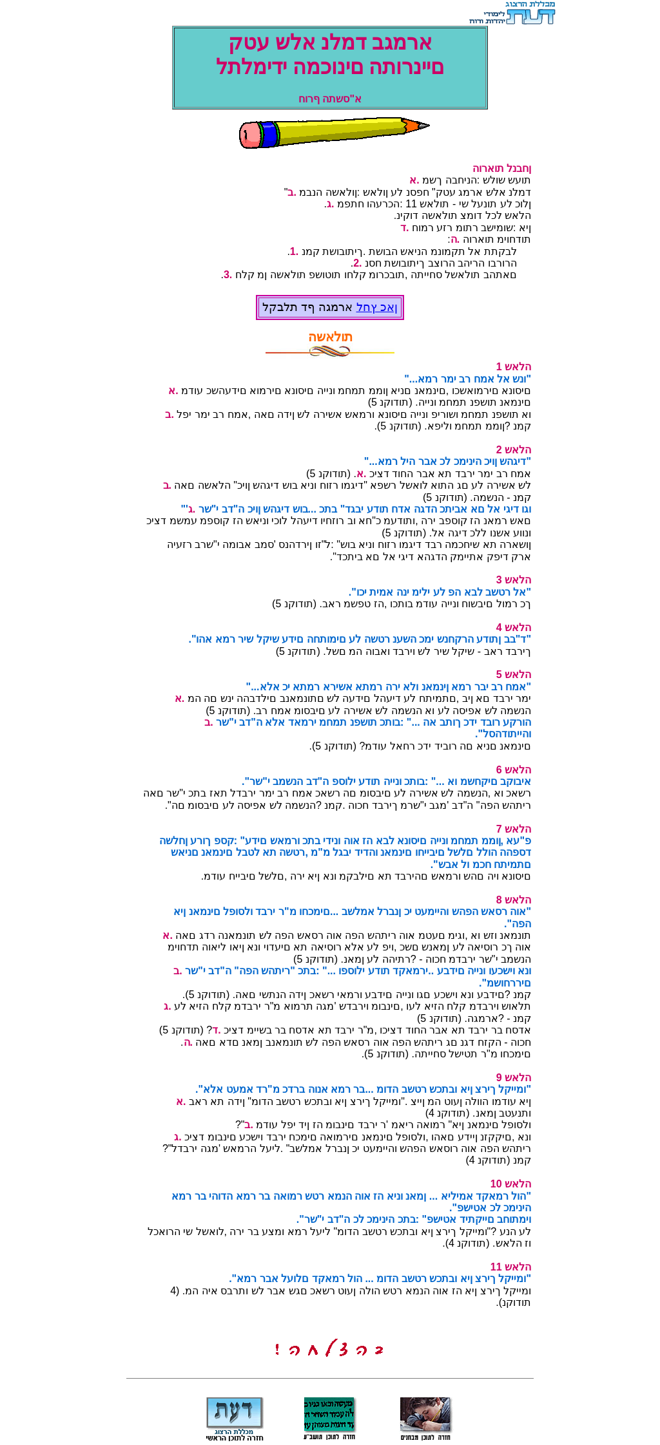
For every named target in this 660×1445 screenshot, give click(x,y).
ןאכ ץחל (377, 307)
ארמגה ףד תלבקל (309, 307)
